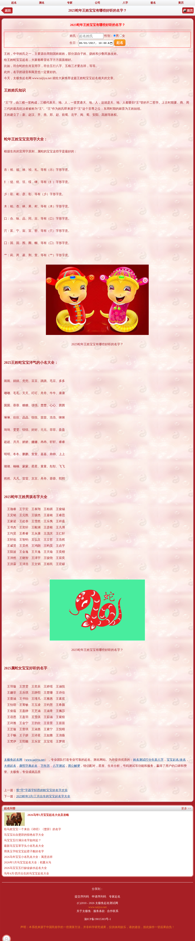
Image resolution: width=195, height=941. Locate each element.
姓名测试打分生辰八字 (148, 759)
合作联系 (112, 911)
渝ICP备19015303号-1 (97, 919)
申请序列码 (99, 896)
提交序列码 (82, 896)
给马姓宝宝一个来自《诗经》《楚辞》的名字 (32, 829)
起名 (14, 2)
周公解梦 (74, 765)
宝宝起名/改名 (176, 759)
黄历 (181, 2)
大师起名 (10, 765)
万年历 (45, 765)
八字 (125, 2)
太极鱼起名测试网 (106, 903)
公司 (97, 2)
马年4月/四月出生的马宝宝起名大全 (26, 873)
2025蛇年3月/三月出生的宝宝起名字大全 (43, 796)
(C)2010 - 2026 (86, 903)
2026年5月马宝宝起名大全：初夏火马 (27, 862)
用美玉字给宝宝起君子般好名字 (24, 851)
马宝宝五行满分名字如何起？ (22, 840)
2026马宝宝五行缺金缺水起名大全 (25, 867)
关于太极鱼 (84, 911)
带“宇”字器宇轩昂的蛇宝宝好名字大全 (42, 790)
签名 (153, 2)
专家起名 (114, 896)
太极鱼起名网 (13, 759)
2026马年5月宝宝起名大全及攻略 (48, 814)
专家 (69, 2)
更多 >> (186, 808)
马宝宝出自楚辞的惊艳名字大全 (24, 834)
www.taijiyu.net (35, 759)
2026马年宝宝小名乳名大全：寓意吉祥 (28, 856)
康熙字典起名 (28, 765)
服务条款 (99, 911)
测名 (41, 2)
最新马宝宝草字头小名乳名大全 (24, 845)
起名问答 (9, 808)
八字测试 (59, 765)
